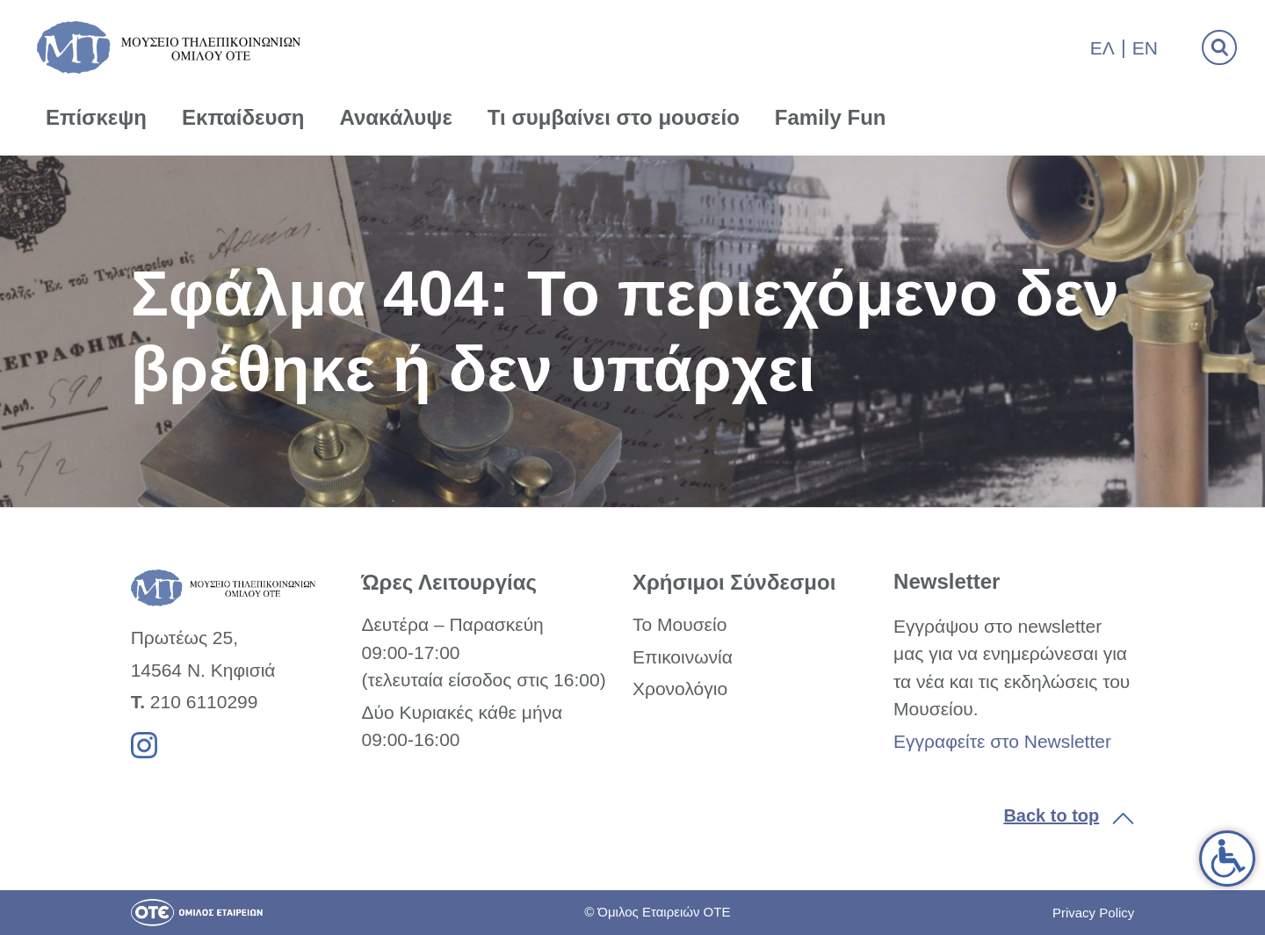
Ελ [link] (1102, 48)
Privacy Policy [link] (1093, 912)
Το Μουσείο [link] (679, 624)
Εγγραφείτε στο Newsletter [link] (1002, 741)
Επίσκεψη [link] (96, 117)
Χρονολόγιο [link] (679, 688)
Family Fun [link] (830, 117)
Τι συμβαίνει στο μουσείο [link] (614, 117)
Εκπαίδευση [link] (243, 117)
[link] (1227, 858)
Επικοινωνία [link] (682, 657)
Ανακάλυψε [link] (396, 117)
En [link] (1145, 48)
